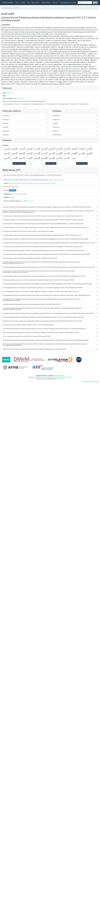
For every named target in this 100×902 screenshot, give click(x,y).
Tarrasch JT (25, 183)
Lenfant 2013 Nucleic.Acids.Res (42, 377)
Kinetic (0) (5, 123)
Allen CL (37, 183)
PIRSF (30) (55, 131)
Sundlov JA (31, 183)
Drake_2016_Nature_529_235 (56, 179)
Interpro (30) (56, 119)
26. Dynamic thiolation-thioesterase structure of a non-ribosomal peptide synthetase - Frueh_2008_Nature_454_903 (31, 304)
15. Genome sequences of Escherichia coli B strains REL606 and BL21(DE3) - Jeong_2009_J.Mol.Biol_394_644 (30, 258)
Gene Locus (9, 8)
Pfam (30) (55, 123)
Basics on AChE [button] (35, 2)
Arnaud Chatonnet (59, 375)
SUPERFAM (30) (57, 134)
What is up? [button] (55, 2)
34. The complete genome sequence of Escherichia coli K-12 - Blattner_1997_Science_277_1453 (26, 336)
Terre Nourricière (60, 378)
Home (3, 8)
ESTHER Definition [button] (45, 2)
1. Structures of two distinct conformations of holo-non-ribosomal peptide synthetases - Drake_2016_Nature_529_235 (32, 175)
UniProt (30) (56, 127)
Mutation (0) (6, 115)
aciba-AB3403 (24, 201)
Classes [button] (17, 2)
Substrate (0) (6, 131)
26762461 (12, 197)
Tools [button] (28, 2)
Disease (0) (5, 127)
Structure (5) (6, 119)
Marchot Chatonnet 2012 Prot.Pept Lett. (61, 377)
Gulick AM (53, 183)
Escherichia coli (20, 98)
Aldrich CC (47, 183)
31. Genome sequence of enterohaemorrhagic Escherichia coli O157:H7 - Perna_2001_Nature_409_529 (28, 324)
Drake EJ (11, 183)
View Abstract (13, 190)
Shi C (20, 183)
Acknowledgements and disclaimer (68, 2)
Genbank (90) (56, 115)
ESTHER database (7, 2)
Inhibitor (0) (6, 134)
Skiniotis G (42, 183)
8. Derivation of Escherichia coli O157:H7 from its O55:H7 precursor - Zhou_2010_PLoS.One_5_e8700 (28, 231)
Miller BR (16, 183)
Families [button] (23, 2)
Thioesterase (10, 93)
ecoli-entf (31, 201)
